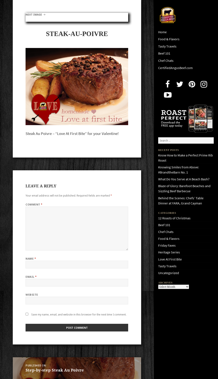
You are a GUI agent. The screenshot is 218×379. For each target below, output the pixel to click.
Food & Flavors (168, 39)
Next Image (34, 14)
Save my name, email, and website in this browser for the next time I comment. (78, 314)
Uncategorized (168, 273)
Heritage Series (169, 252)
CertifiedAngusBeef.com (175, 68)
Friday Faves (167, 245)
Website (32, 295)
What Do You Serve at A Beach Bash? (183, 179)
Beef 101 (164, 53)
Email (31, 277)
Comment (34, 204)
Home (162, 32)
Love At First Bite (170, 259)
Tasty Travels (167, 46)
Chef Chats (166, 60)
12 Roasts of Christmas (174, 218)
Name (31, 258)
